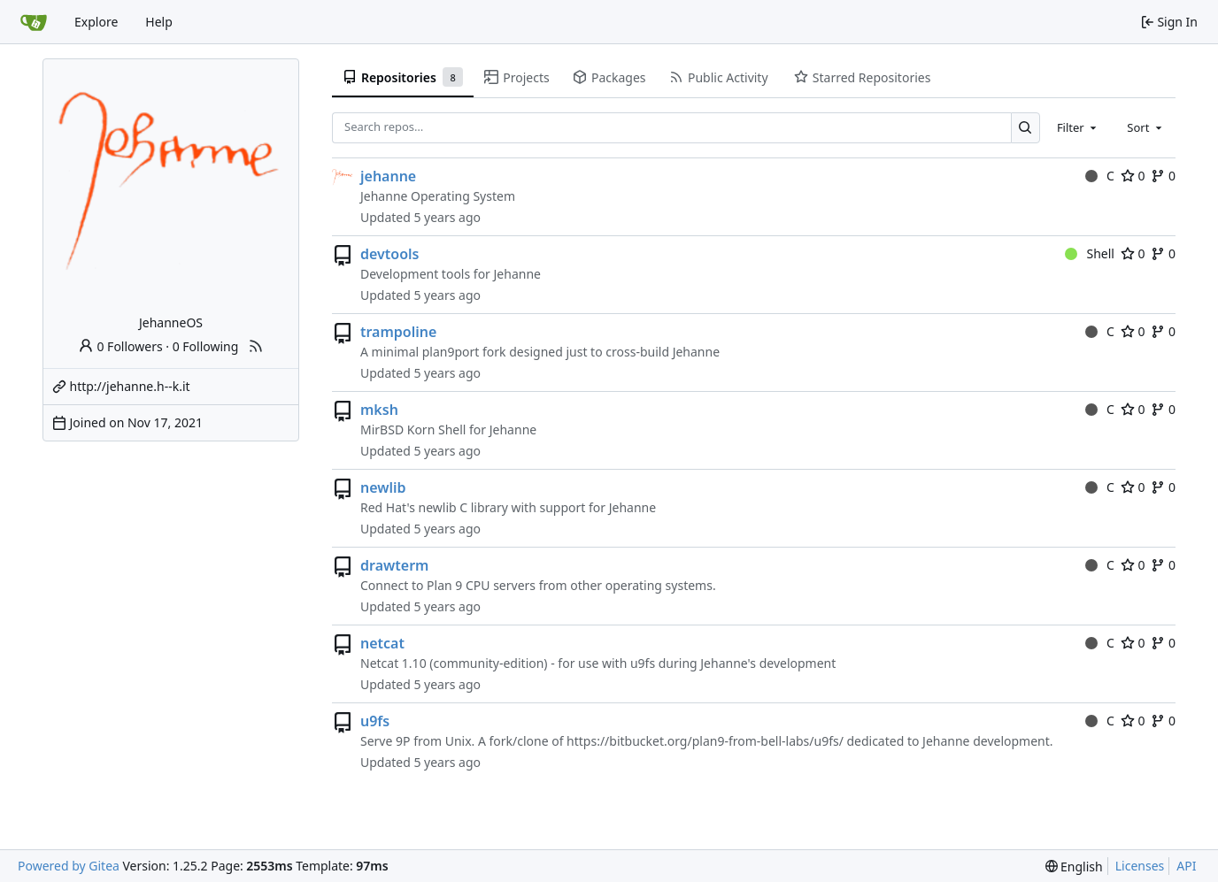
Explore (96, 21)
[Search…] (1025, 127)
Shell (1089, 253)
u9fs (374, 721)
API (1186, 865)
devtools (389, 254)
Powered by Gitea (68, 865)
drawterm (394, 565)
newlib (383, 487)
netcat (382, 643)
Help (159, 21)
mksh (379, 409)
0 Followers (120, 346)
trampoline (398, 332)
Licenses (1140, 865)
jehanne (388, 176)
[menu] (1074, 866)
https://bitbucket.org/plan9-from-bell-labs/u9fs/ (705, 740)
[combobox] (1078, 127)
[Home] (33, 22)
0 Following (206, 346)
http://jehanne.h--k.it (130, 386)
